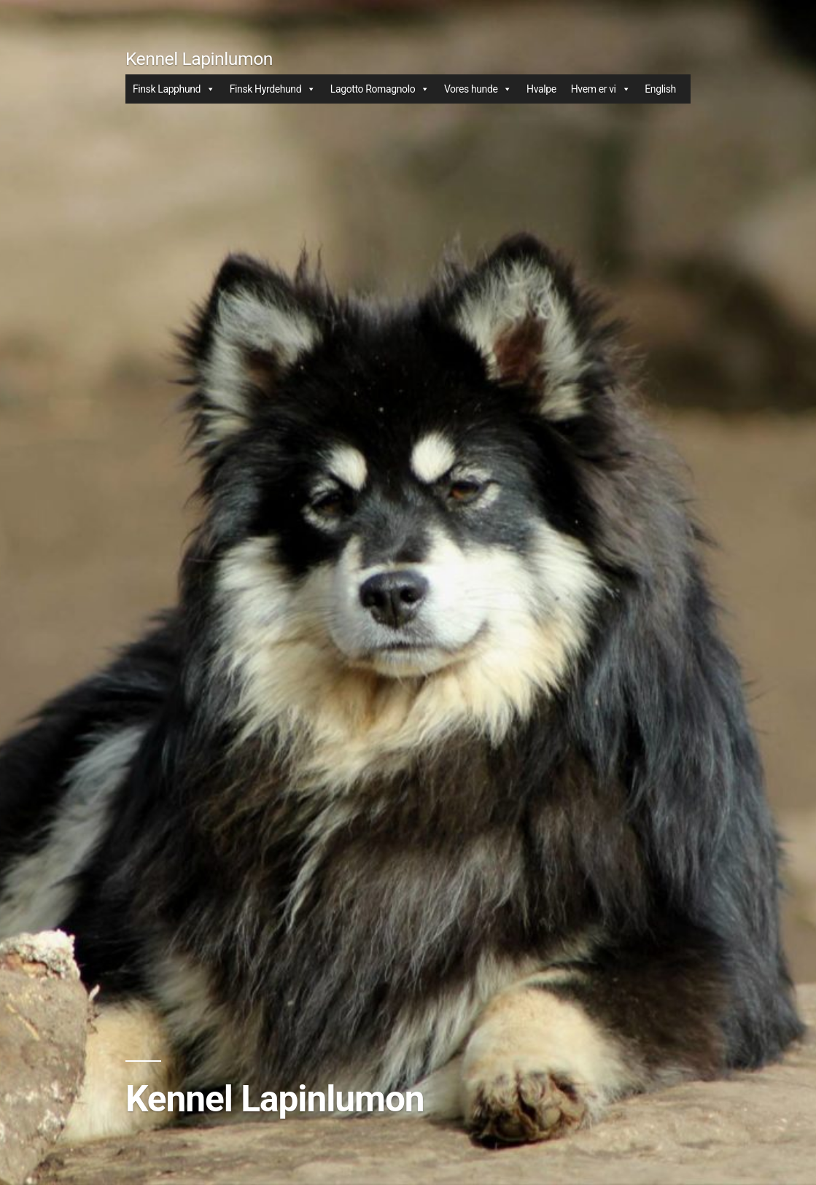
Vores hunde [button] (478, 89)
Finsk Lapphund (174, 89)
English (660, 89)
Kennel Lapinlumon (199, 58)
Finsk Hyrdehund (273, 89)
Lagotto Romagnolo (380, 89)
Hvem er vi (600, 89)
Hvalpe (541, 89)
